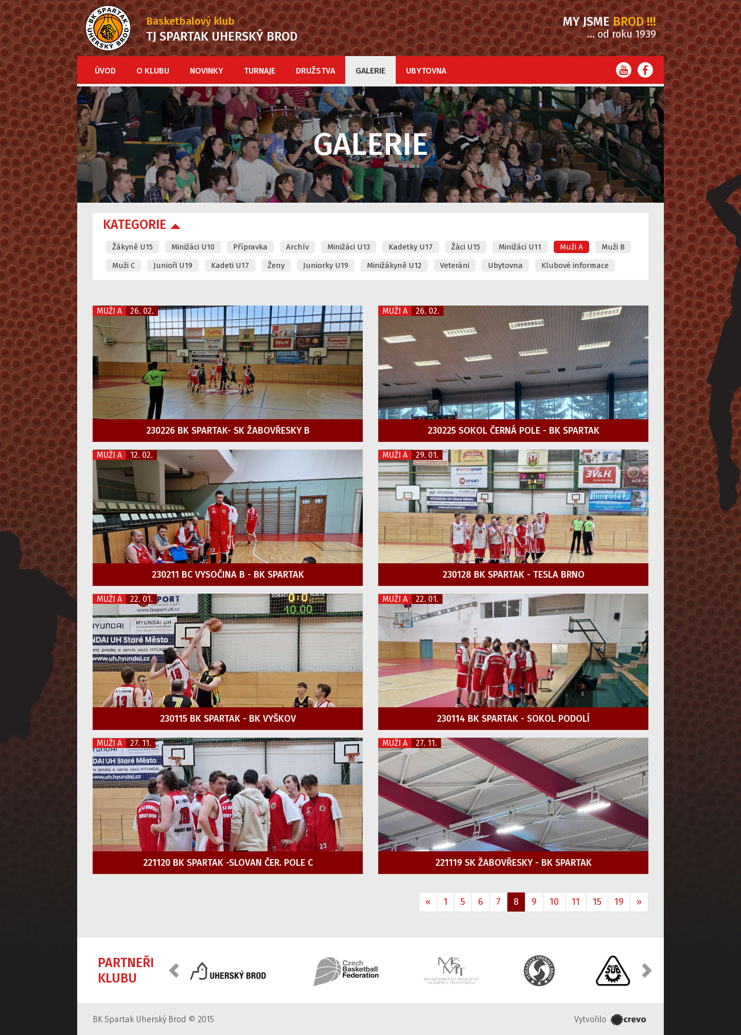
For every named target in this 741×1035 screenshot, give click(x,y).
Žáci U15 (465, 247)
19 (619, 901)
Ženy (276, 265)
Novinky (206, 71)
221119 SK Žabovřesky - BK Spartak (513, 862)
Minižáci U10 (193, 247)
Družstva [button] (315, 71)
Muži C (123, 265)
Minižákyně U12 (394, 265)
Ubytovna (426, 71)
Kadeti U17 (230, 265)
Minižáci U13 (348, 247)
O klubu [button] (152, 71)
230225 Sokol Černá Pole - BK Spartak (513, 430)
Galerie (370, 71)
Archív (297, 247)
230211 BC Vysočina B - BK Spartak (228, 574)
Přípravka (250, 247)
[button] (175, 969)
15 (597, 901)
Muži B (613, 247)
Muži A (571, 247)
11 (576, 901)
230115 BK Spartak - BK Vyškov (228, 718)
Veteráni (454, 265)
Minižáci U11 (520, 247)
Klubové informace (575, 265)
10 (554, 901)
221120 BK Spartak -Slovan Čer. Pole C (228, 862)
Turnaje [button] (259, 71)
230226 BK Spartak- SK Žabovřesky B (228, 430)
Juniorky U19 (325, 265)
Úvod (105, 71)
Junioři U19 (172, 265)
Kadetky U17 (411, 247)
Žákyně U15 (132, 247)
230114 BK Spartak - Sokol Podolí (513, 718)
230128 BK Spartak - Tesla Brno (514, 574)
